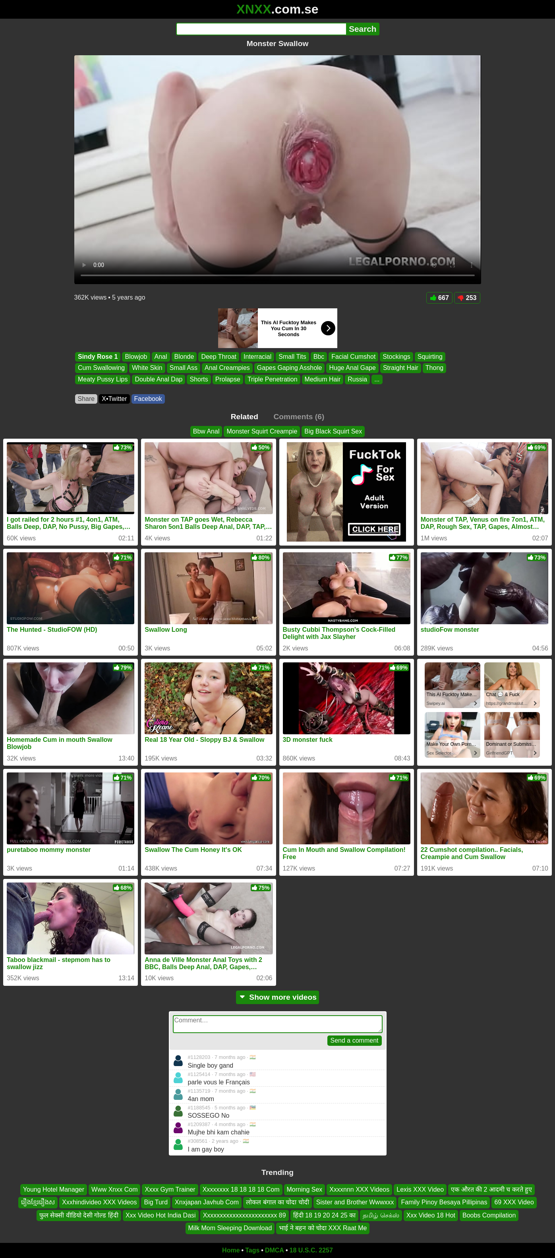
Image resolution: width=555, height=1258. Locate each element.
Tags (252, 1250)
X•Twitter (114, 398)
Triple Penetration (272, 379)
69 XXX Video (514, 1202)
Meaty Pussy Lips (103, 379)
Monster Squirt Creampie (261, 431)
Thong (434, 368)
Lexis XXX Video (420, 1189)
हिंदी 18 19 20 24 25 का (324, 1215)
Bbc (318, 356)
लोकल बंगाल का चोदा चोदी (277, 1202)
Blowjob (136, 356)
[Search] (261, 29)
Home (231, 1250)
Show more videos (277, 997)
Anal (160, 356)
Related (244, 416)
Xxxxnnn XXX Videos (359, 1189)
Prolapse (227, 379)
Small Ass (183, 368)
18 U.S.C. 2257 (311, 1250)
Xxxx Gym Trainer (170, 1189)
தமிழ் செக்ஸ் (381, 1215)
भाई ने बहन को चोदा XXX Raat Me (323, 1228)
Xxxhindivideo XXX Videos (99, 1202)
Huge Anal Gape (352, 368)
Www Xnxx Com (114, 1189)
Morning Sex (305, 1189)
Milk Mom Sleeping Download (230, 1228)
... (376, 379)
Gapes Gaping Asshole (289, 368)
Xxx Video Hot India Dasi (161, 1215)
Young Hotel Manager (53, 1189)
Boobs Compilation (489, 1215)
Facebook (148, 398)
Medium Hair (322, 379)
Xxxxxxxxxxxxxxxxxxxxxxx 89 (244, 1215)
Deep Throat (218, 356)
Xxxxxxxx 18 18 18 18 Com (241, 1189)
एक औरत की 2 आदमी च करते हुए (491, 1189)
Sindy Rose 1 (98, 356)
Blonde (184, 356)
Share (86, 398)
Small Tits (292, 356)
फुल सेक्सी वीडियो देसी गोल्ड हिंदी (78, 1215)
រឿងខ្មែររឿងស (38, 1202)
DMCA (274, 1250)
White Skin (147, 368)
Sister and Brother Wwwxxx (355, 1202)
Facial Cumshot (353, 356)
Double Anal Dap (158, 379)
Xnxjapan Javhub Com (207, 1202)
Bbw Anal (206, 431)
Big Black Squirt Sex (333, 431)
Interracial (257, 356)
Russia (357, 379)
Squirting (429, 356)
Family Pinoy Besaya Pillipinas (444, 1202)
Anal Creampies (226, 368)
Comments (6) (298, 416)
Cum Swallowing (101, 368)
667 (439, 297)
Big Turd (156, 1202)
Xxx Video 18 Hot (430, 1215)
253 (467, 297)
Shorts (199, 379)
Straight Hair (400, 368)
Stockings (396, 356)
